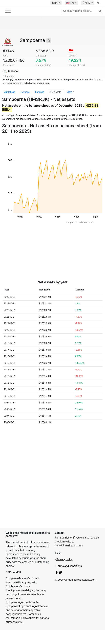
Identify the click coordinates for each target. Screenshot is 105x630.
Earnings (39, 92)
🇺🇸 (70, 2)
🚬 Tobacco (11, 71)
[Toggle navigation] (8, 11)
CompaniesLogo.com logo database (27, 606)
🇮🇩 (70, 51)
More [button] (69, 92)
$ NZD (87, 2)
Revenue (25, 92)
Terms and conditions (69, 566)
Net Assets (55, 92)
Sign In (56, 2)
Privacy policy (64, 559)
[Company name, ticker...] (81, 11)
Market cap (9, 92)
